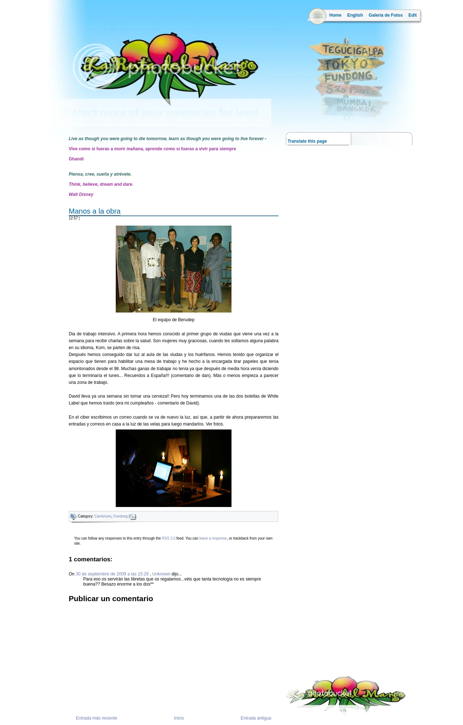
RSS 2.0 (168, 538)
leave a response (213, 538)
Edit (412, 15)
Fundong (120, 516)
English (355, 15)
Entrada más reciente (96, 718)
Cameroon (102, 516)
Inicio (179, 718)
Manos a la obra (94, 211)
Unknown (161, 574)
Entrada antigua (256, 718)
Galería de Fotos (386, 15)
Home (335, 15)
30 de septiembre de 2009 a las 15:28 (113, 574)
